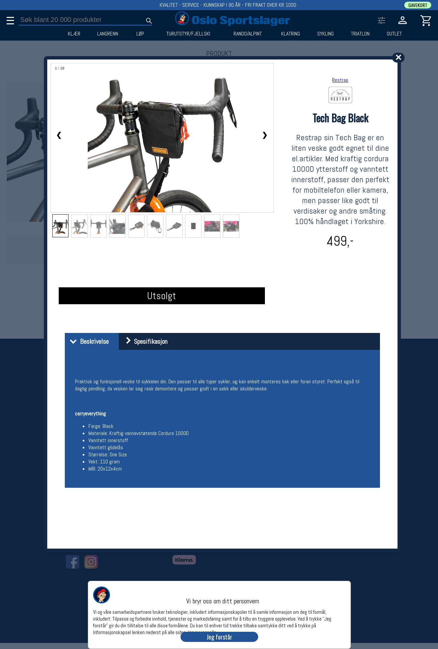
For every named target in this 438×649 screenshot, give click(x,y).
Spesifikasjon (143, 341)
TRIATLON (360, 33)
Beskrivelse (87, 341)
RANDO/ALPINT (248, 33)
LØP (140, 33)
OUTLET (394, 33)
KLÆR (74, 33)
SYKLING (325, 33)
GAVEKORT (417, 5)
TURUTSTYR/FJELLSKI (188, 33)
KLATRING (290, 33)
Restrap (340, 79)
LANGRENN (107, 33)
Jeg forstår (219, 636)
